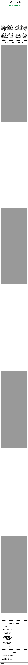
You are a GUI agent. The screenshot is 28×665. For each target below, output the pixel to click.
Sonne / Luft (7, 626)
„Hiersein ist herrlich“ (7, 629)
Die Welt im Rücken (7, 642)
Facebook (1, 663)
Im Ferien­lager (7, 658)
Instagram (2, 663)
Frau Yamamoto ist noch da (7, 655)
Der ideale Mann (7, 632)
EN (26, 1)
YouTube (3, 663)
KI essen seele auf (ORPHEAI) (7, 646)
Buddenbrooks (7, 636)
